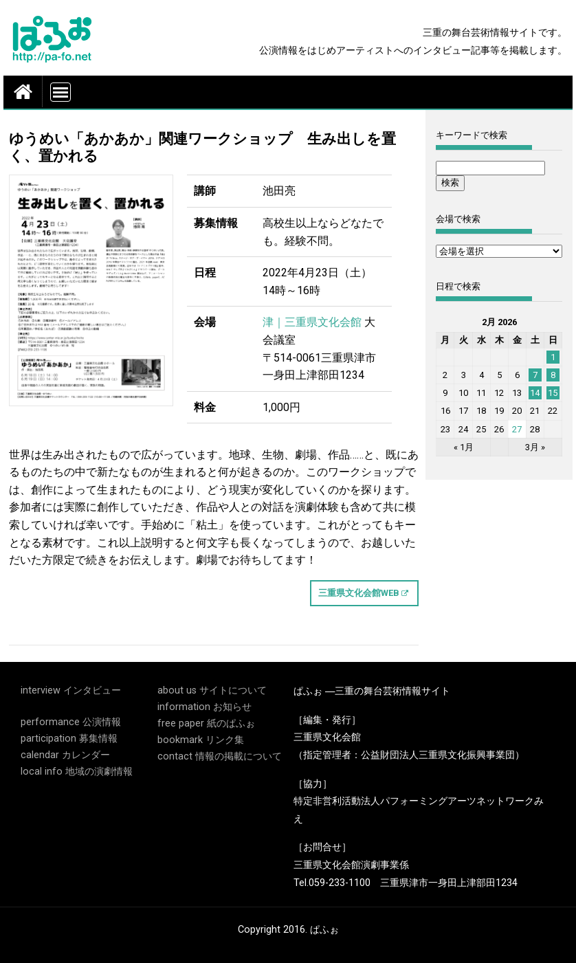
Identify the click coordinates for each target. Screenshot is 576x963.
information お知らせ (204, 707)
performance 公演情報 (71, 722)
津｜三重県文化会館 (312, 322)
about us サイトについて (212, 690)
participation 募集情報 (69, 738)
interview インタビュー (71, 690)
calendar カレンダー (65, 755)
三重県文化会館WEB (358, 593)
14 (535, 393)
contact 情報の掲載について (219, 756)
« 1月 (464, 447)
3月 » (535, 447)
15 (552, 393)
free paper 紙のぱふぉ (206, 723)
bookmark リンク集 (200, 740)
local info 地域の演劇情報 (77, 771)
